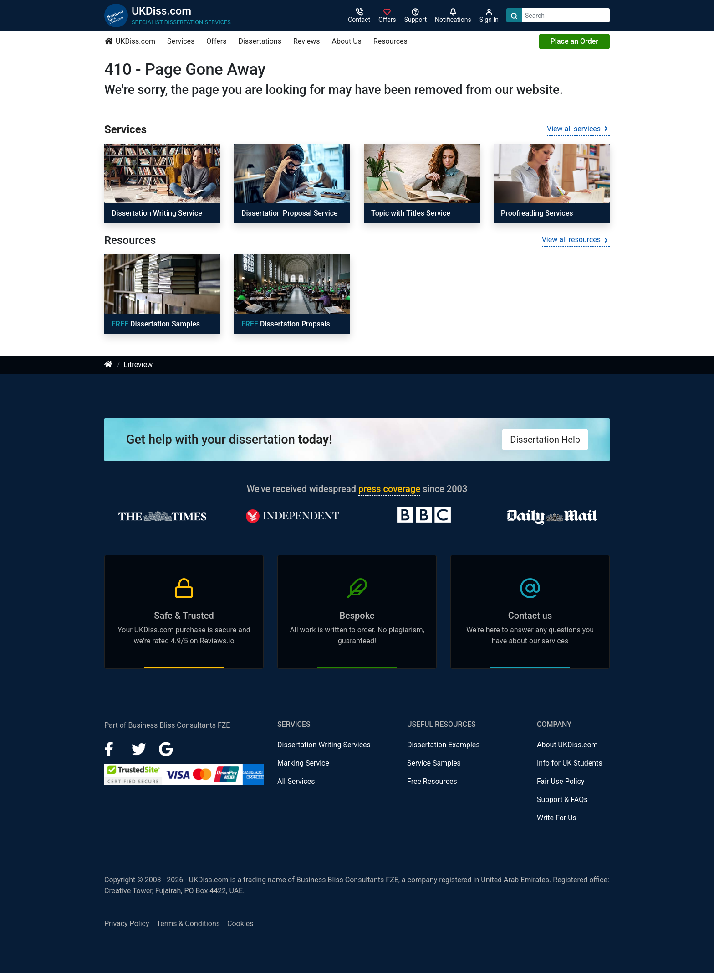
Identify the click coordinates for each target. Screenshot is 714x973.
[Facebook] (112, 748)
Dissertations (259, 41)
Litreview (138, 364)
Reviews (306, 41)
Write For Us (556, 817)
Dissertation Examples (443, 744)
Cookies (240, 923)
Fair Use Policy (561, 781)
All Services (296, 781)
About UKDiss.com (567, 744)
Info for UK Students (569, 763)
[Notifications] (453, 15)
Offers (216, 41)
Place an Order (574, 41)
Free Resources (432, 781)
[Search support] (415, 15)
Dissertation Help (545, 439)
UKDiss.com (130, 41)
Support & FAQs (562, 799)
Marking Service (303, 763)
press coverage (389, 488)
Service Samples (434, 763)
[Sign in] (387, 15)
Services (180, 41)
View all (578, 128)
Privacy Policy (126, 923)
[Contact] (359, 15)
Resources (390, 41)
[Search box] (565, 15)
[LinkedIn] (140, 748)
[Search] (514, 15)
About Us (347, 41)
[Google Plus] (166, 748)
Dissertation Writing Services (324, 744)
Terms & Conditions (188, 923)
